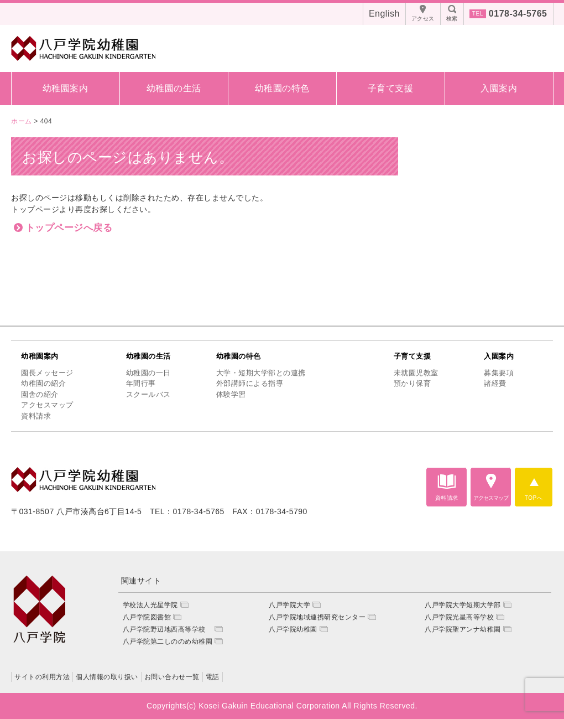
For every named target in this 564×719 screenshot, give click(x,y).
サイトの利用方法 (42, 677)
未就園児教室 (416, 373)
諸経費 (495, 383)
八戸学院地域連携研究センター (317, 617)
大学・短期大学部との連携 (261, 373)
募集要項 (499, 373)
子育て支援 (391, 88)
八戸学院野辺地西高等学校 (168, 629)
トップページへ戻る (69, 228)
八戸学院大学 (289, 605)
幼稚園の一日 (148, 373)
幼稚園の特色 (282, 88)
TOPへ (533, 498)
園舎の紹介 (40, 394)
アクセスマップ (47, 405)
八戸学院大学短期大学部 (463, 605)
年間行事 (141, 383)
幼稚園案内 (65, 88)
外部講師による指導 (250, 383)
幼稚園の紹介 (43, 383)
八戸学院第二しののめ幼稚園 (168, 641)
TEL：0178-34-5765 (187, 511)
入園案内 (499, 88)
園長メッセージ (47, 373)
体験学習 (231, 394)
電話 (213, 677)
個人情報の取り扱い (107, 677)
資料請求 (36, 416)
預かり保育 (412, 383)
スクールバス (148, 394)
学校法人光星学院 (150, 605)
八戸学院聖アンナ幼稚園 (463, 629)
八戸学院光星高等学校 (459, 617)
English (384, 13)
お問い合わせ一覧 (172, 677)
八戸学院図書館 (147, 617)
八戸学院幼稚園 (293, 629)
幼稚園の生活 (174, 88)
